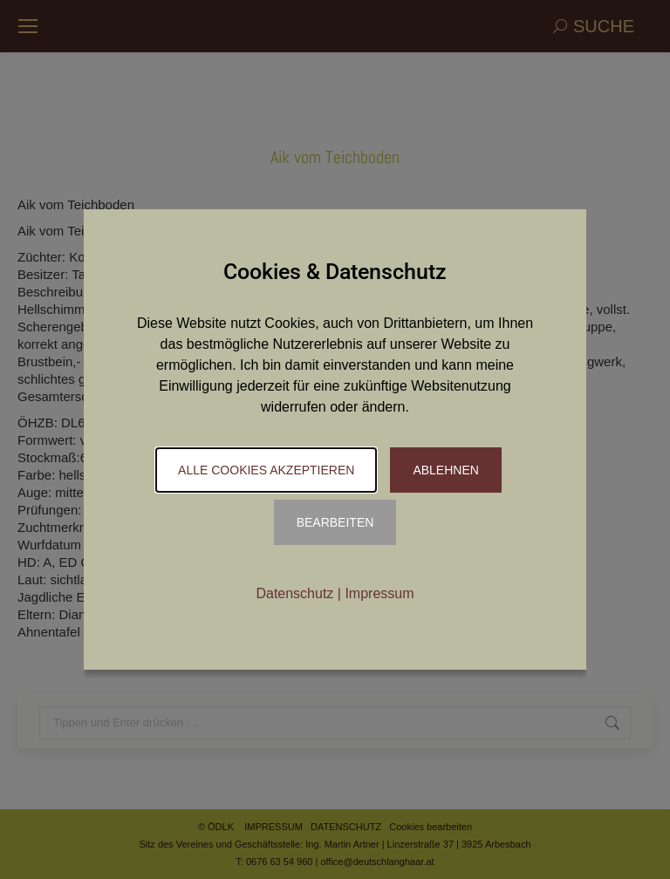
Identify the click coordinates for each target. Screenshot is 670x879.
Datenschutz (294, 593)
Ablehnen (445, 470)
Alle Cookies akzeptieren (266, 470)
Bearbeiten (335, 522)
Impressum (379, 593)
